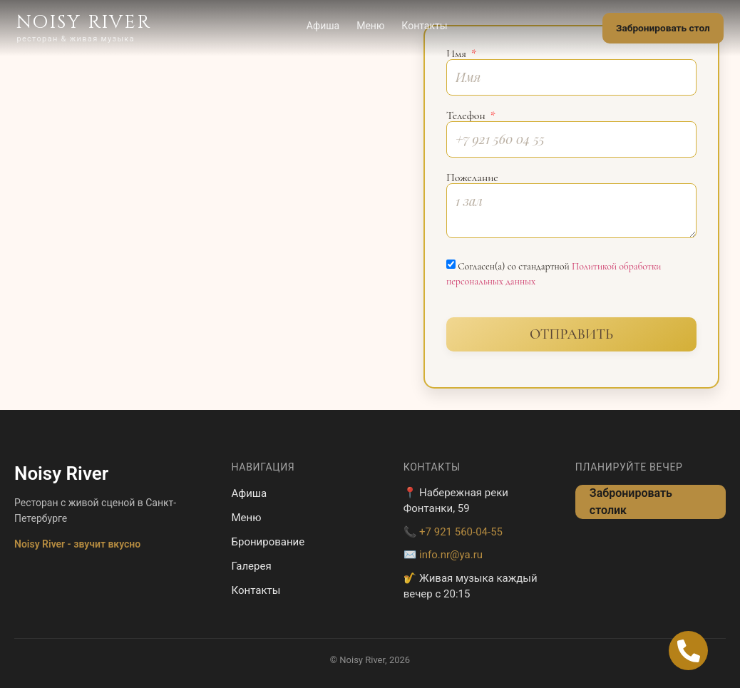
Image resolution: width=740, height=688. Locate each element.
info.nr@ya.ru (451, 554)
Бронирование (268, 541)
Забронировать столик (631, 501)
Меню (368, 26)
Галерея (252, 566)
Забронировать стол (660, 28)
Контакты (423, 26)
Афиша (320, 26)
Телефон (467, 115)
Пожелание (472, 177)
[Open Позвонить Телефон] (688, 650)
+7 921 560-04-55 (461, 531)
